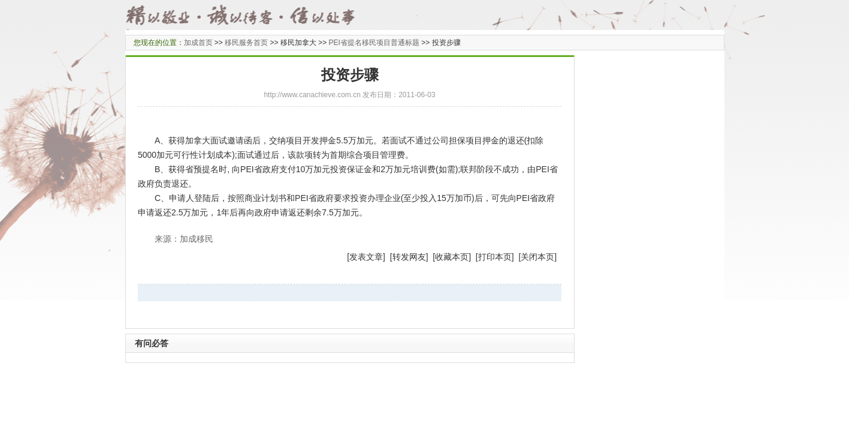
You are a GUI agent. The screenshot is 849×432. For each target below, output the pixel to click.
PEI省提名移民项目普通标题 (374, 42)
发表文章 (366, 257)
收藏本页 (452, 257)
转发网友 (409, 257)
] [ (387, 257)
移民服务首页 (246, 42)
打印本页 (495, 257)
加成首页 (198, 42)
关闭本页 (537, 257)
